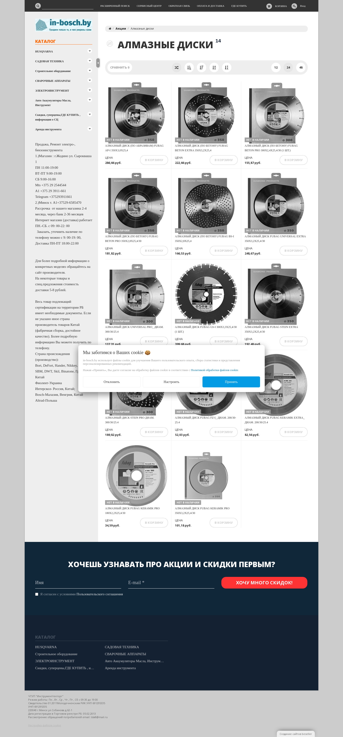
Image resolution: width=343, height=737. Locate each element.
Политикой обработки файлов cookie (214, 370)
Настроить (171, 382)
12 (276, 67)
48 (300, 67)
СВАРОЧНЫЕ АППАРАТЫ (52, 81)
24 (288, 67)
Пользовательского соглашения (99, 594)
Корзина (281, 6)
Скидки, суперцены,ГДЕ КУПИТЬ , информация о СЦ (57, 117)
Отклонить (112, 382)
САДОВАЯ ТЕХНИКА (49, 61)
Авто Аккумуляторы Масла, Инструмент (53, 103)
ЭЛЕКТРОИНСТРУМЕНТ (52, 90)
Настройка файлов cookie (44, 725)
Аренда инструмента (48, 129)
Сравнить (119, 67)
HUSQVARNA (44, 51)
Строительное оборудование (53, 71)
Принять (231, 382)
